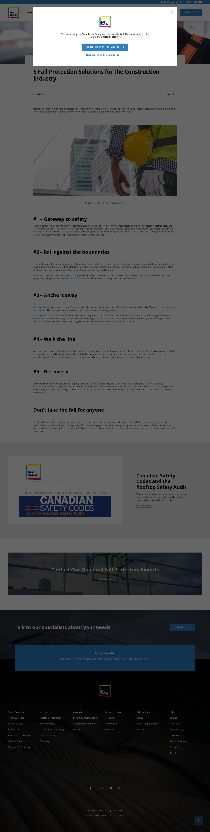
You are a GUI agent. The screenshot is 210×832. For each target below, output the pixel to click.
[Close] (172, 12)
